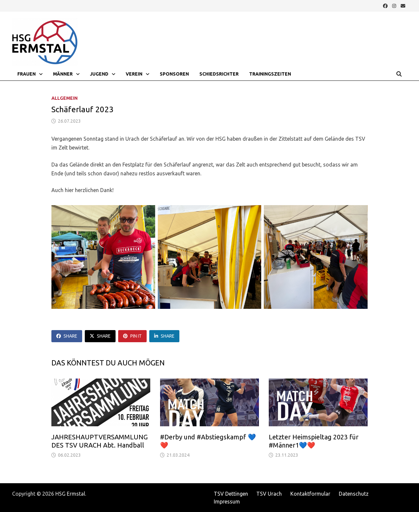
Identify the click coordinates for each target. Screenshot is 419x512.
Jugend (99, 74)
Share (66, 336)
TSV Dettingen (231, 494)
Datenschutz (354, 494)
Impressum (227, 501)
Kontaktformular (310, 494)
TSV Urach (269, 494)
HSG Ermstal (70, 494)
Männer (63, 74)
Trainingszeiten (270, 74)
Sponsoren (174, 74)
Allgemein (64, 98)
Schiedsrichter (219, 74)
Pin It (132, 336)
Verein (134, 74)
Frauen (26, 74)
